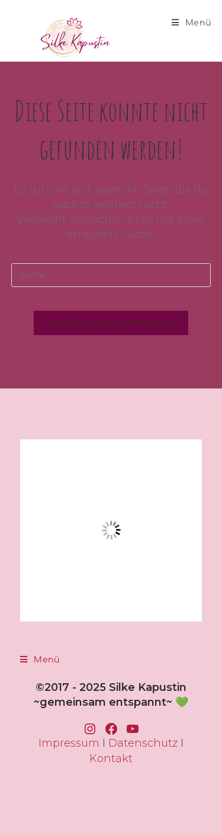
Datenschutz (143, 743)
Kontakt (111, 758)
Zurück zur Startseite (111, 322)
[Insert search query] (111, 275)
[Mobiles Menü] (191, 22)
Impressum (68, 743)
